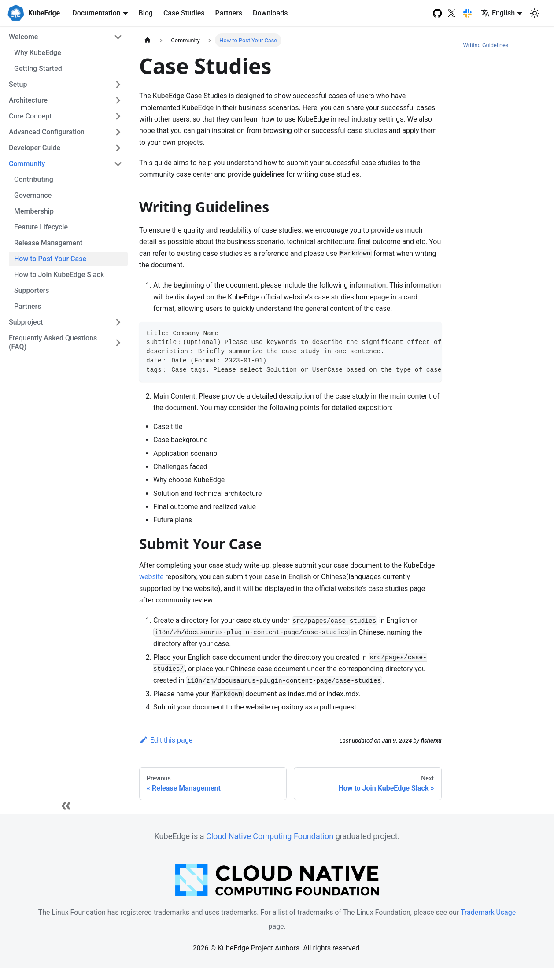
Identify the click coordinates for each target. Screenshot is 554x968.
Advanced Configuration (47, 132)
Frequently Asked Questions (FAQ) (53, 342)
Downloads (270, 13)
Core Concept (30, 116)
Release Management (48, 243)
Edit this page (165, 740)
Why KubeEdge (37, 52)
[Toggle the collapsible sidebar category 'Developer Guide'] (118, 148)
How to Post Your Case (50, 259)
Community (27, 163)
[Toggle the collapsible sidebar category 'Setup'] (118, 85)
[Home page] (147, 40)
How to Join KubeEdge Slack (59, 274)
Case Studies (184, 13)
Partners (229, 13)
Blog (146, 13)
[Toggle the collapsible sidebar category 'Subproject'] (118, 322)
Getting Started (38, 68)
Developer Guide (34, 148)
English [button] (498, 13)
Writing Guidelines (486, 45)
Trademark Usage (488, 912)
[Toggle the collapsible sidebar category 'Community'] (118, 164)
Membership (34, 211)
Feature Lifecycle (41, 227)
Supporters (31, 290)
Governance (33, 195)
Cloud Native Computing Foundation (269, 836)
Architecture (28, 100)
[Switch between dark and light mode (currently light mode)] (535, 13)
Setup (18, 84)
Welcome (23, 37)
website (151, 577)
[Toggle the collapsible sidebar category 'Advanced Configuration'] (118, 132)
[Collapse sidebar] (66, 805)
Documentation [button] (96, 13)
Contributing (33, 179)
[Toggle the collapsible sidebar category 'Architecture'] (118, 100)
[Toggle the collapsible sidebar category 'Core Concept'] (118, 116)
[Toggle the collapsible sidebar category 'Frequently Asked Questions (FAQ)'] (118, 342)
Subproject (26, 322)
